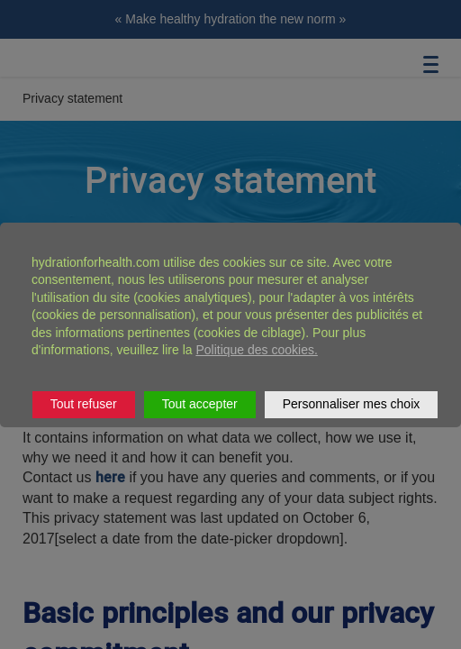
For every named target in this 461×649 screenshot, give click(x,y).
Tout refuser (83, 404)
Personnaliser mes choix (351, 404)
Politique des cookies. (256, 350)
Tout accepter (200, 404)
